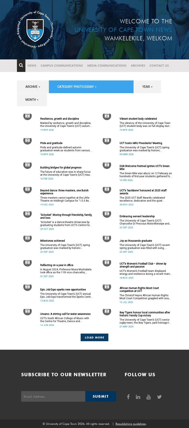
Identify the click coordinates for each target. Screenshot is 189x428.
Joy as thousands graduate (136, 240)
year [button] (147, 86)
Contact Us (159, 65)
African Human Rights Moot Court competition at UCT (139, 290)
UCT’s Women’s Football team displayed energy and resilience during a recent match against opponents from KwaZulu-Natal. (146, 272)
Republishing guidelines (131, 423)
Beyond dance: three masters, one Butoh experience (64, 192)
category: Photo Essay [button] (77, 86)
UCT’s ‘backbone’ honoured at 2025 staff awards (143, 192)
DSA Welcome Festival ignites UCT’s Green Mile (145, 168)
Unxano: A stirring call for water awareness (65, 314)
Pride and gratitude (51, 143)
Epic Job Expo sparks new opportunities (63, 289)
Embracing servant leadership (137, 216)
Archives (138, 65)
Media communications (107, 65)
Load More (94, 337)
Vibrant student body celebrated (138, 118)
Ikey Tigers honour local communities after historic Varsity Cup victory (145, 314)
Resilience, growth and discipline (59, 118)
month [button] (32, 99)
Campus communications (62, 65)
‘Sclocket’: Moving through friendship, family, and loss (66, 216)
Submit (101, 396)
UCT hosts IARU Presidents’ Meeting (141, 143)
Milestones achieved (52, 240)
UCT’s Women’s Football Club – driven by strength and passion (143, 265)
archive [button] (32, 86)
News (32, 65)
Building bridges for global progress (60, 167)
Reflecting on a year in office (56, 265)
